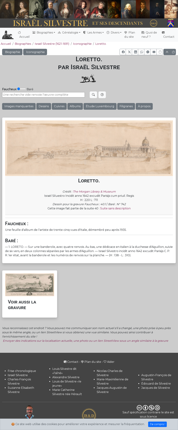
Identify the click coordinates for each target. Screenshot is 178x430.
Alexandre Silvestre (66, 377)
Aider (109, 361)
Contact (168, 34)
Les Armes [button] (92, 32)
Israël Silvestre (18, 375)
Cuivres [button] (59, 106)
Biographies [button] (42, 32)
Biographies (23, 43)
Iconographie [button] (35, 52)
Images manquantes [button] (18, 106)
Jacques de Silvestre (155, 387)
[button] (123, 52)
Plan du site (129, 34)
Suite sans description (115, 208)
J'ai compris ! (157, 424)
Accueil (24, 34)
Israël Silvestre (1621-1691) (52, 43)
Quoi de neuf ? (149, 34)
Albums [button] (75, 106)
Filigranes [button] (126, 106)
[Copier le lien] (159, 52)
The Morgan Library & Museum (94, 191)
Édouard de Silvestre (156, 383)
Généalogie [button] (68, 32)
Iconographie (82, 43)
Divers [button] (113, 32)
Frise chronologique (22, 371)
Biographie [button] (12, 52)
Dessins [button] (44, 106)
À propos (144, 106)
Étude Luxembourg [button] (100, 106)
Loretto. (100, 43)
